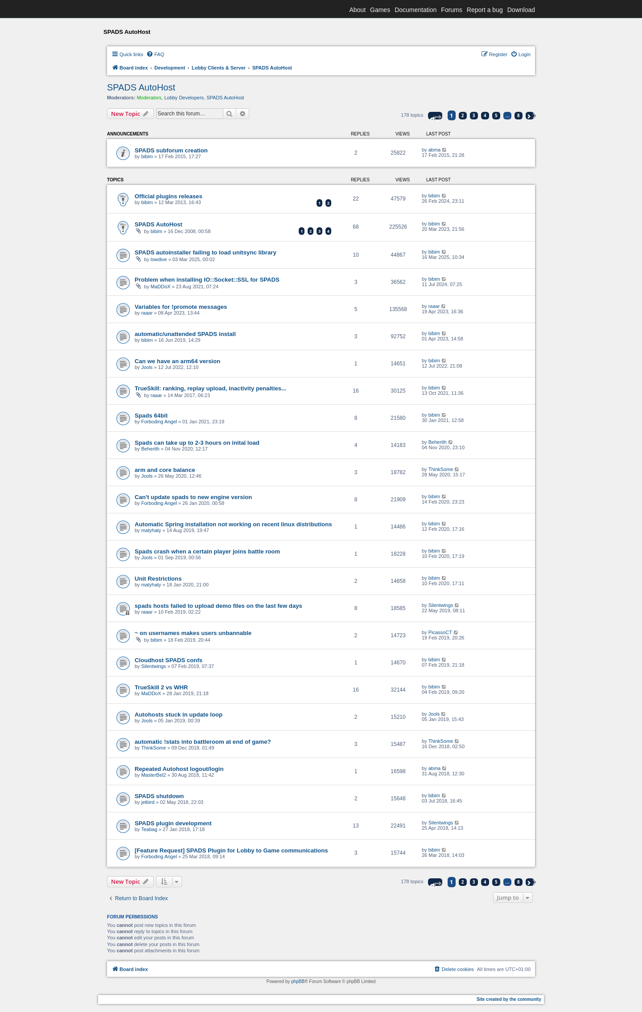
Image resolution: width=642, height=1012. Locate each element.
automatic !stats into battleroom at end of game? (203, 741)
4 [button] (485, 115)
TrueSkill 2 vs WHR (161, 687)
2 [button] (462, 115)
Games (380, 9)
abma (434, 149)
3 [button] (474, 115)
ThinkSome (440, 469)
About (357, 9)
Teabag (149, 829)
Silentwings (440, 605)
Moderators (149, 97)
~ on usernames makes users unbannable (193, 633)
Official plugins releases (168, 196)
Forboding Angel (159, 421)
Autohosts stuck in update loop (178, 714)
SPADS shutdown (159, 796)
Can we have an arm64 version (177, 361)
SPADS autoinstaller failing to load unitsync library (205, 252)
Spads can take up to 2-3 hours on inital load (197, 442)
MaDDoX (161, 286)
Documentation (415, 9)
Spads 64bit (151, 415)
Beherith (150, 448)
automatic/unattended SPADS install (185, 334)
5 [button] (496, 115)
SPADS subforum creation (171, 150)
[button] (435, 115)
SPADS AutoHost (141, 87)
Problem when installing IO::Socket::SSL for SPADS (207, 279)
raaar (147, 312)
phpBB (298, 981)
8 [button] (518, 115)
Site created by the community (509, 999)
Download (521, 9)
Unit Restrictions (158, 578)
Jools (147, 367)
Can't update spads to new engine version (193, 497)
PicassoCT (440, 632)
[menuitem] (155, 54)
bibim (147, 156)
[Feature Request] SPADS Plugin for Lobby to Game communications (231, 850)
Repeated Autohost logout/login (179, 769)
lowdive (159, 259)
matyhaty (151, 530)
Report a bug (485, 9)
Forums (451, 9)
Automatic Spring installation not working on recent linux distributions (233, 524)
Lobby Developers (184, 97)
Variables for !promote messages (181, 306)
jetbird (148, 802)
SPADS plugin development (173, 823)
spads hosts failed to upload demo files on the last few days (218, 605)
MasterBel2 (153, 775)
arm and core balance (165, 470)
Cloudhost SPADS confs (168, 660)
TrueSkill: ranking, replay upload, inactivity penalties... (210, 388)
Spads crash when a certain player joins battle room (207, 551)
